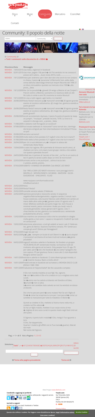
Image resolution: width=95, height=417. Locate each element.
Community (45, 14)
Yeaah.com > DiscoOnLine (84, 138)
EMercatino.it (84, 102)
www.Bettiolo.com (58, 390)
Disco (15, 14)
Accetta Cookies (81, 412)
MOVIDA (8, 70)
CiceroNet (75, 14)
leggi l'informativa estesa (65, 412)
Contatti (15, 23)
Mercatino (60, 14)
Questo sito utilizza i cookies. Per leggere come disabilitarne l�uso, (31, 412)
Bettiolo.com (84, 122)
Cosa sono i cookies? (47, 415)
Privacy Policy (61, 409)
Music (30, 14)
